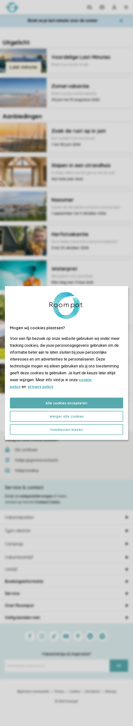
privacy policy (40, 386)
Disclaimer (92, 691)
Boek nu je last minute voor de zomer (63, 20)
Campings (14, 543)
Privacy (59, 691)
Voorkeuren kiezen (66, 429)
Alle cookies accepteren (66, 403)
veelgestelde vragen (36, 496)
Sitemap (110, 691)
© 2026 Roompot (66, 701)
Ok (118, 665)
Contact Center (47, 502)
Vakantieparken (19, 517)
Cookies (74, 691)
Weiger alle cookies (67, 416)
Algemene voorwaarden (33, 691)
